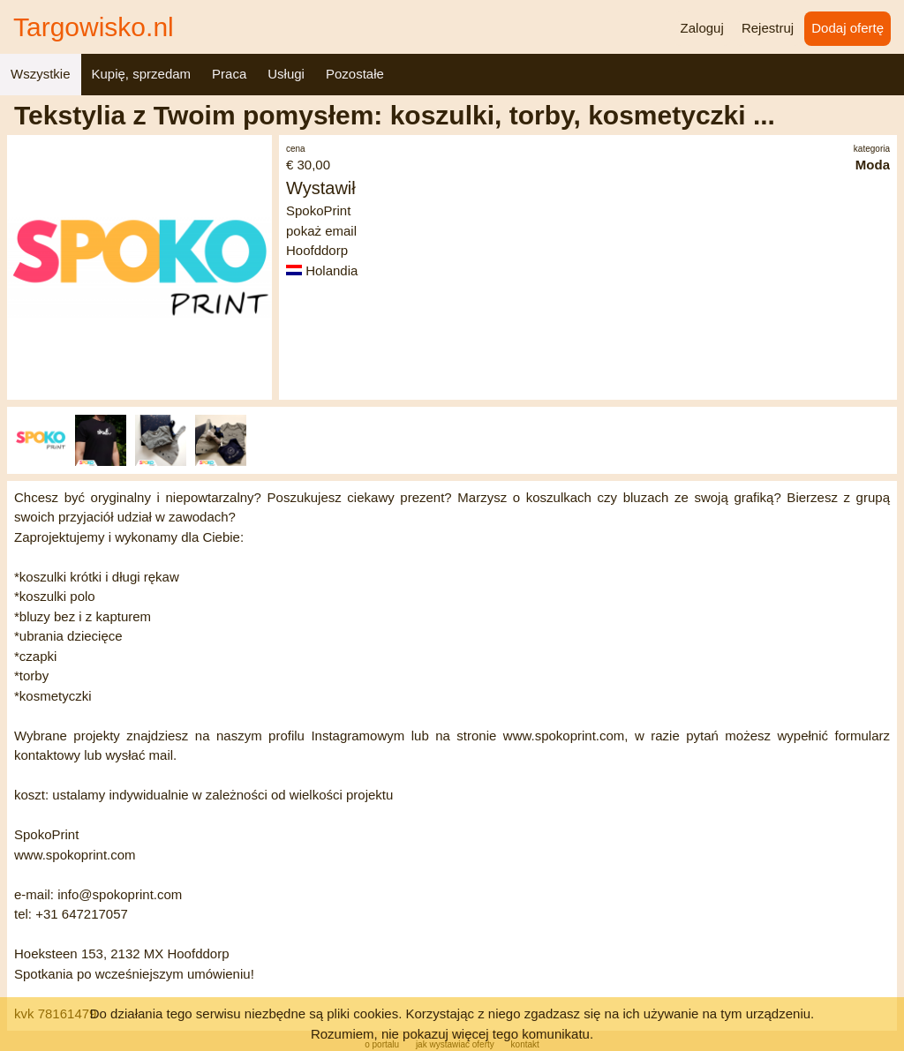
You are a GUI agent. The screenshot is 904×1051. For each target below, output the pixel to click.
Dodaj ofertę (847, 27)
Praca (229, 73)
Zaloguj (702, 27)
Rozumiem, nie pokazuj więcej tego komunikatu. (452, 1033)
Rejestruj (768, 27)
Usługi (286, 73)
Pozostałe (355, 73)
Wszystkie (41, 73)
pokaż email (321, 230)
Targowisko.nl (93, 26)
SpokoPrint (318, 210)
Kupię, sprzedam (142, 73)
